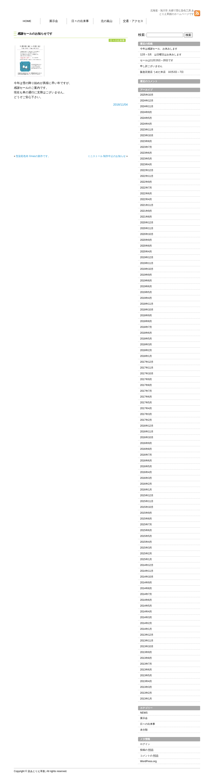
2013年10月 (146, 646)
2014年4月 (146, 611)
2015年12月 (146, 495)
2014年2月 (146, 623)
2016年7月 (146, 454)
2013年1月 (146, 698)
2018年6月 (146, 332)
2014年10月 (146, 576)
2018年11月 (146, 303)
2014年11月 (146, 570)
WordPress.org (148, 761)
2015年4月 (146, 541)
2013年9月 (146, 652)
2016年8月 (146, 449)
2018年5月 (146, 338)
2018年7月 (146, 327)
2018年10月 (146, 309)
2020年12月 (146, 222)
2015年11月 (146, 501)
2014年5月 (146, 605)
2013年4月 (146, 681)
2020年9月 (146, 239)
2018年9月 (146, 315)
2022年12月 (146, 170)
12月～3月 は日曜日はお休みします (161, 54)
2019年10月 (146, 269)
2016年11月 (146, 431)
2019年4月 (146, 298)
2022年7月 (146, 187)
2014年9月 (146, 582)
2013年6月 (146, 669)
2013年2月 (146, 692)
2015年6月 (146, 530)
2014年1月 (146, 629)
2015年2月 (146, 553)
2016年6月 (146, 460)
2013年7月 (146, 663)
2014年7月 (146, 594)
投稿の (146, 749)
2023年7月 (146, 147)
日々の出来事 (80, 21)
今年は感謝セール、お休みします (158, 48)
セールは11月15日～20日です (156, 60)
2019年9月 (146, 274)
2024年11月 (146, 106)
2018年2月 (146, 350)
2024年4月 (146, 123)
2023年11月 (146, 129)
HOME (27, 21)
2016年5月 (146, 466)
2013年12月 (146, 634)
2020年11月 (146, 228)
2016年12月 (146, 425)
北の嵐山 (106, 21)
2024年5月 (146, 118)
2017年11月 (146, 367)
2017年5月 (146, 402)
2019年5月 (146, 292)
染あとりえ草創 (39, 8)
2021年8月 (146, 216)
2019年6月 (146, 286)
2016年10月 (146, 437)
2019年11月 (146, 263)
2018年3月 (146, 344)
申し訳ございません (151, 66)
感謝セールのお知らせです (35, 33)
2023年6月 (146, 152)
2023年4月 (146, 164)
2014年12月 (146, 565)
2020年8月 (146, 245)
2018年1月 (146, 356)
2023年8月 (146, 141)
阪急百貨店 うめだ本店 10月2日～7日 (162, 72)
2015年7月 (146, 524)
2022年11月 (146, 176)
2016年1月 (146, 489)
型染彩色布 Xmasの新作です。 (33, 156)
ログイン (145, 744)
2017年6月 (146, 396)
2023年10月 (146, 135)
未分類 (144, 729)
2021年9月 (146, 210)
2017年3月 (146, 414)
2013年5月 (146, 675)
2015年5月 (146, 536)
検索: (141, 34)
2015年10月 (146, 507)
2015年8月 (146, 518)
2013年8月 (146, 658)
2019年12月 (146, 257)
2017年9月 (146, 379)
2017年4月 (146, 408)
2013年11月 (146, 640)
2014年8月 (146, 588)
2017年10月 (146, 373)
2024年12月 (146, 100)
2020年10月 (146, 234)
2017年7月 (146, 390)
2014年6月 (146, 599)
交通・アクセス (133, 21)
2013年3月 (146, 687)
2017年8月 (146, 385)
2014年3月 (146, 617)
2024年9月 (146, 112)
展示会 (53, 21)
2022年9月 (146, 181)
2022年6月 (146, 193)
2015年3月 (146, 547)
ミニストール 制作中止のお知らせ (107, 156)
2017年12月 (146, 361)
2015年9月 (146, 512)
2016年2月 (146, 483)
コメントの (149, 755)
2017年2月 (146, 419)
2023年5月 (146, 158)
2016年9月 (146, 443)
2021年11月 (146, 205)
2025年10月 (146, 94)
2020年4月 (146, 251)
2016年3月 (146, 478)
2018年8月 (146, 321)
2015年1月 (146, 559)
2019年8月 (146, 280)
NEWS (144, 712)
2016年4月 (146, 472)
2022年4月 (146, 199)
